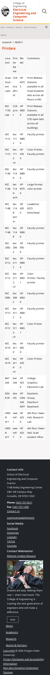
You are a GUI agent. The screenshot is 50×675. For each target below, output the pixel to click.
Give (12, 619)
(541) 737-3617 (24, 502)
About (3, 27)
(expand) (6, 42)
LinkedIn (12, 537)
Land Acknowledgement (20, 517)
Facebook (12, 528)
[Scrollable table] (25, 248)
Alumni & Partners (16, 645)
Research (19, 27)
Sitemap (8, 672)
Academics (10, 27)
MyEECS (3, 35)
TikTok (11, 541)
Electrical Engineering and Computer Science (24, 15)
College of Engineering (20, 4)
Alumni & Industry (30, 27)
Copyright (9, 650)
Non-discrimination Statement (20, 668)
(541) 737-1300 (20, 506)
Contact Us (13, 511)
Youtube (12, 545)
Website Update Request (21, 556)
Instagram (13, 532)
